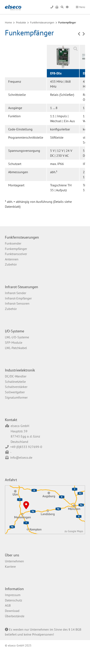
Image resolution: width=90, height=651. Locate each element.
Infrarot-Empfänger (18, 298)
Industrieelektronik (20, 370)
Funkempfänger (67, 22)
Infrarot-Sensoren (17, 303)
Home (8, 22)
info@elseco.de (21, 457)
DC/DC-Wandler (15, 376)
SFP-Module (13, 342)
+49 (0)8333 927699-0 (26, 447)
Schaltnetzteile (15, 381)
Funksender (13, 243)
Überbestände (14, 616)
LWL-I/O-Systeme (17, 337)
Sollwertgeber (15, 392)
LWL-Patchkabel (16, 348)
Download (12, 611)
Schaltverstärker (16, 387)
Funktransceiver (16, 254)
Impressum (12, 595)
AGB (8, 605)
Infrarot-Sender (15, 293)
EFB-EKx (56, 73)
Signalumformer (16, 397)
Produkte (21, 22)
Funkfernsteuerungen (42, 22)
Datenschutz (13, 600)
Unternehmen (14, 561)
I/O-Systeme (14, 331)
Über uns (12, 555)
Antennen (11, 259)
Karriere (10, 566)
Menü (80, 7)
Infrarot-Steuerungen (21, 286)
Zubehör (11, 264)
